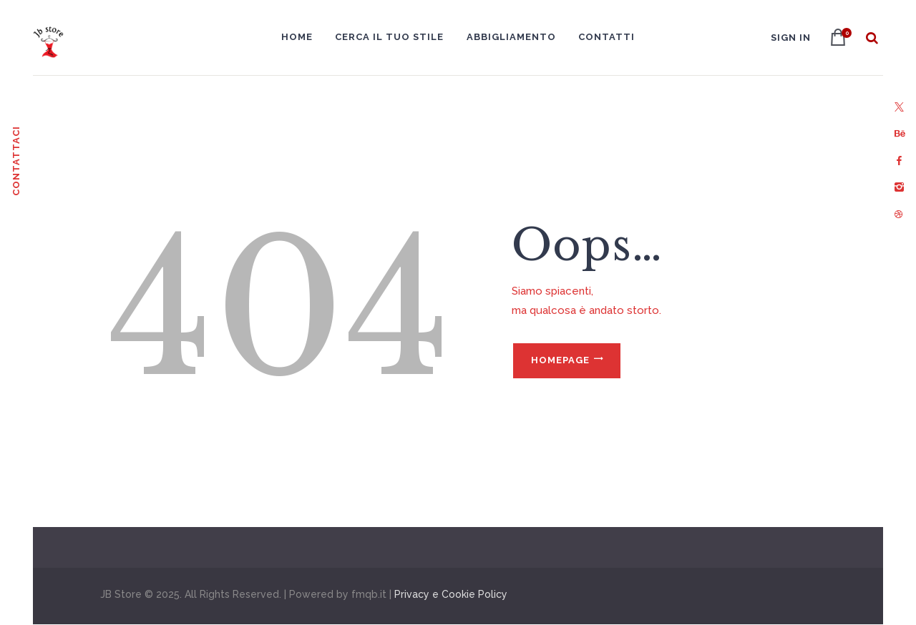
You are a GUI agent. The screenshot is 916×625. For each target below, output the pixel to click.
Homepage (560, 360)
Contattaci (16, 161)
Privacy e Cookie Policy (450, 594)
